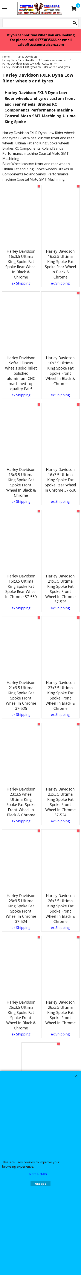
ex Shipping (21, 283)
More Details (38, 1174)
